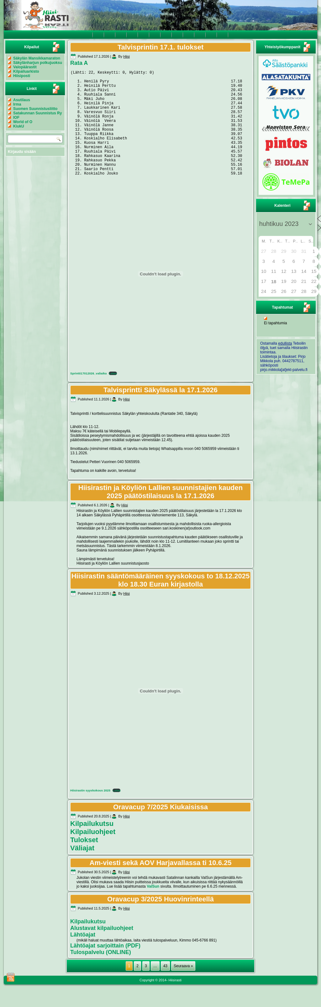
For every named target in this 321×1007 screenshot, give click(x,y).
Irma (17, 104)
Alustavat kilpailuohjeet (101, 950)
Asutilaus (21, 100)
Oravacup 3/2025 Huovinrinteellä (160, 922)
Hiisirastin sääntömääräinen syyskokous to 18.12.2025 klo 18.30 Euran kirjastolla (160, 603)
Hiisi (126, 56)
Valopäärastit (25, 67)
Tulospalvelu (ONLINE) (100, 975)
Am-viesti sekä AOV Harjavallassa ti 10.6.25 (161, 885)
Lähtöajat (82, 957)
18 (273, 281)
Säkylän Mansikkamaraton (36, 58)
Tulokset (84, 862)
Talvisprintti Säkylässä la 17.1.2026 (160, 412)
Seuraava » (183, 988)
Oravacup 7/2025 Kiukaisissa (160, 829)
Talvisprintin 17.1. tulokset (161, 47)
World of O (22, 122)
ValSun (153, 909)
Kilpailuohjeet (92, 854)
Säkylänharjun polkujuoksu (37, 62)
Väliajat (82, 870)
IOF (16, 117)
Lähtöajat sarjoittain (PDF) (105, 968)
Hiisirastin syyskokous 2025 (90, 813)
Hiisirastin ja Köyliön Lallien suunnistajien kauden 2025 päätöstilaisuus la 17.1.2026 (160, 514)
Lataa (113, 396)
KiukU (18, 126)
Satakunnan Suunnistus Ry (37, 113)
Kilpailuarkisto (26, 71)
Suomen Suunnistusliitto (35, 109)
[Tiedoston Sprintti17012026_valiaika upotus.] (160, 296)
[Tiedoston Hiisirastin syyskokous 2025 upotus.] (160, 713)
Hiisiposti (21, 76)
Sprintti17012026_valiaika (88, 396)
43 (165, 988)
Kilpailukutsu (91, 846)
